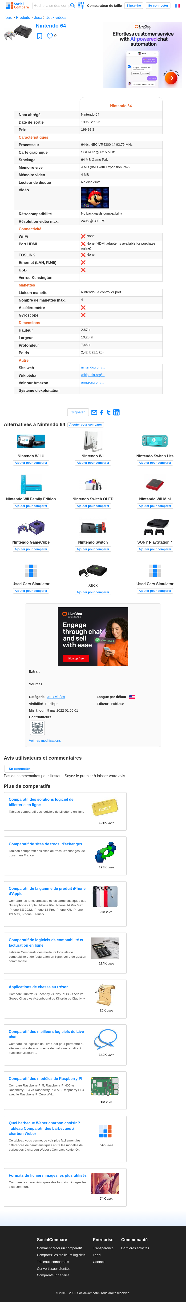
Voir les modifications (45, 740)
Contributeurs (40, 717)
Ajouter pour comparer (85, 424)
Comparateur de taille (104, 6)
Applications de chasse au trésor (38, 987)
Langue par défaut (111, 697)
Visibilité (36, 704)
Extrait (34, 671)
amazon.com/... (92, 382)
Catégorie (36, 697)
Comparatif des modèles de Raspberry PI (45, 1079)
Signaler (78, 412)
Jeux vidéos (56, 18)
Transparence (103, 1248)
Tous (8, 18)
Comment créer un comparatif (59, 1248)
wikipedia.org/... (93, 375)
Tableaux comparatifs (53, 1262)
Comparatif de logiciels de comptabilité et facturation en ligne (46, 942)
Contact (99, 1262)
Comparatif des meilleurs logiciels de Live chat (46, 1034)
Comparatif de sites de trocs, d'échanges (45, 844)
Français (177, 6)
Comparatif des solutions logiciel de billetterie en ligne (41, 802)
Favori (39, 36)
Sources (35, 684)
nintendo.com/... (93, 367)
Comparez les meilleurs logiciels (61, 1255)
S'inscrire (133, 5)
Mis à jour (37, 710)
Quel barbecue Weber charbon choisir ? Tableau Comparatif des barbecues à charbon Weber (44, 1128)
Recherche (72, 5)
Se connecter (158, 5)
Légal (97, 1255)
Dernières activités (135, 1248)
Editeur (103, 704)
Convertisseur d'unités (53, 1269)
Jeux (38, 18)
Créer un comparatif (81, 6)
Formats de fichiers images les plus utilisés (48, 1175)
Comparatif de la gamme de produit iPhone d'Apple (47, 891)
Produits (23, 18)
